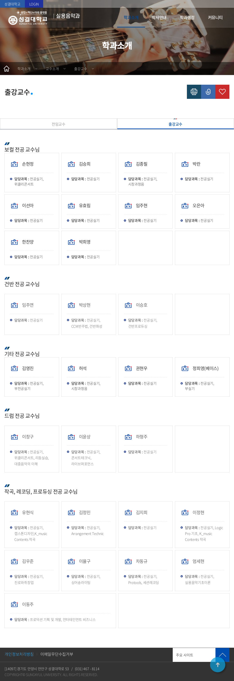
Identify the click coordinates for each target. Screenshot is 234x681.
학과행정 (187, 17)
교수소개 (52, 68)
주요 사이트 (184, 654)
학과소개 (131, 17)
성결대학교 (12, 4)
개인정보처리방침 (19, 654)
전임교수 (58, 124)
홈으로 (6, 68)
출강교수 (80, 68)
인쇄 (194, 92)
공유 (208, 92)
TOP (217, 664)
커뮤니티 (215, 17)
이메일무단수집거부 (56, 654)
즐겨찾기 (222, 92)
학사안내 (159, 17)
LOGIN (34, 4)
